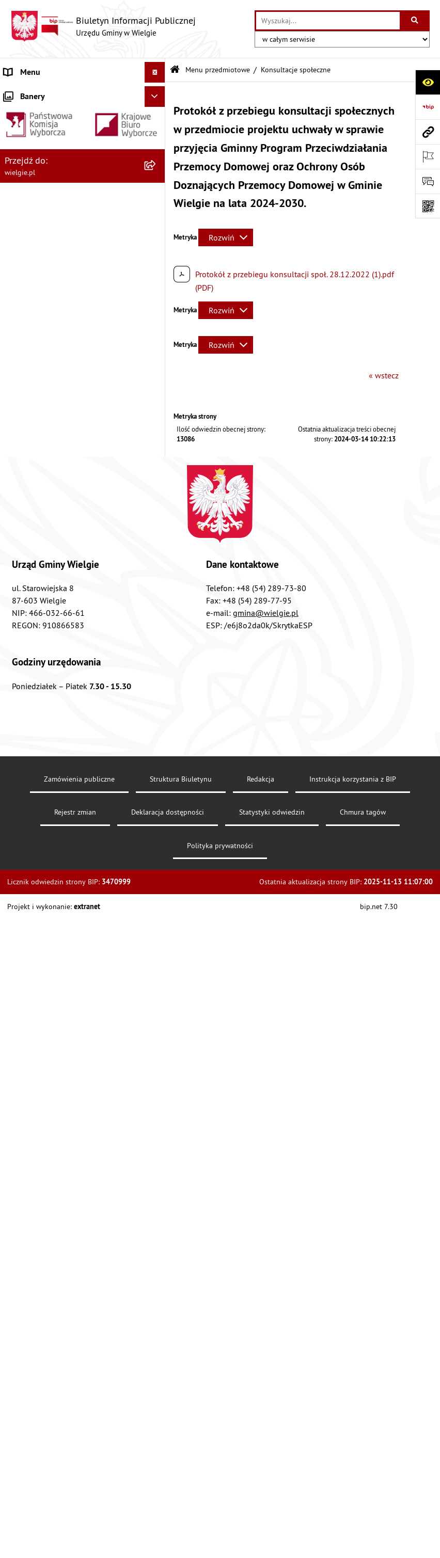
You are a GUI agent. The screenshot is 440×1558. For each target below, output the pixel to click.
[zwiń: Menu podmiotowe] (157, 93)
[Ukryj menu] (155, 72)
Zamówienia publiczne (79, 1479)
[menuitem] (82, 120)
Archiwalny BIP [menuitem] (30, 1026)
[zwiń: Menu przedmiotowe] (157, 284)
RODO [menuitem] (14, 1046)
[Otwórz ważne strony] (427, 156)
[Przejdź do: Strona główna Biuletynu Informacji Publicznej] (175, 69)
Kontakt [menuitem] (18, 984)
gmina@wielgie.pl (265, 1313)
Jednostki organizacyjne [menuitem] (46, 922)
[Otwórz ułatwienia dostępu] (427, 82)
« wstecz (384, 375)
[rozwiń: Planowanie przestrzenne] (157, 624)
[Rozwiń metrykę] (225, 237)
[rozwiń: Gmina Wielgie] (157, 120)
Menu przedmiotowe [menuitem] (40, 284)
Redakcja (260, 1479)
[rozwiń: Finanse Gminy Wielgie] (157, 420)
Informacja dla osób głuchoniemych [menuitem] (67, 1005)
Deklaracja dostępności (167, 1512)
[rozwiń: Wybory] (157, 943)
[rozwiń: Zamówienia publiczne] (157, 868)
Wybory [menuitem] (17, 943)
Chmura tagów (363, 1512)
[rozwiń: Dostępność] (157, 366)
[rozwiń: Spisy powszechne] (157, 734)
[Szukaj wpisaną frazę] (415, 20)
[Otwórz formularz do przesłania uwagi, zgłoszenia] (427, 181)
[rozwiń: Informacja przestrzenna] (157, 570)
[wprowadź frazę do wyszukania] (328, 20)
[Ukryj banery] (155, 1070)
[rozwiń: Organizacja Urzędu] (157, 202)
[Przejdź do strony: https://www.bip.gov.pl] (427, 106)
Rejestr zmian (75, 1512)
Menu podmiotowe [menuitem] (37, 93)
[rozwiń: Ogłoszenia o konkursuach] (157, 964)
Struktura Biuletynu (181, 1479)
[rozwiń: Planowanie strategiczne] (157, 801)
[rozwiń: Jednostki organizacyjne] (157, 923)
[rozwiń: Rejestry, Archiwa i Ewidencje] (157, 229)
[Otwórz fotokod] (427, 206)
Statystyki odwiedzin (272, 1512)
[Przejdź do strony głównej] (103, 26)
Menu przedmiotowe (217, 69)
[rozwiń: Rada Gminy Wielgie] (157, 679)
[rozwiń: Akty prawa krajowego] (157, 338)
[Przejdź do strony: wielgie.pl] (427, 131)
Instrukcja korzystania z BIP (352, 1479)
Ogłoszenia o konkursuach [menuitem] (51, 964)
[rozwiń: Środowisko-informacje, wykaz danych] (157, 761)
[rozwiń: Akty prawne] (157, 311)
